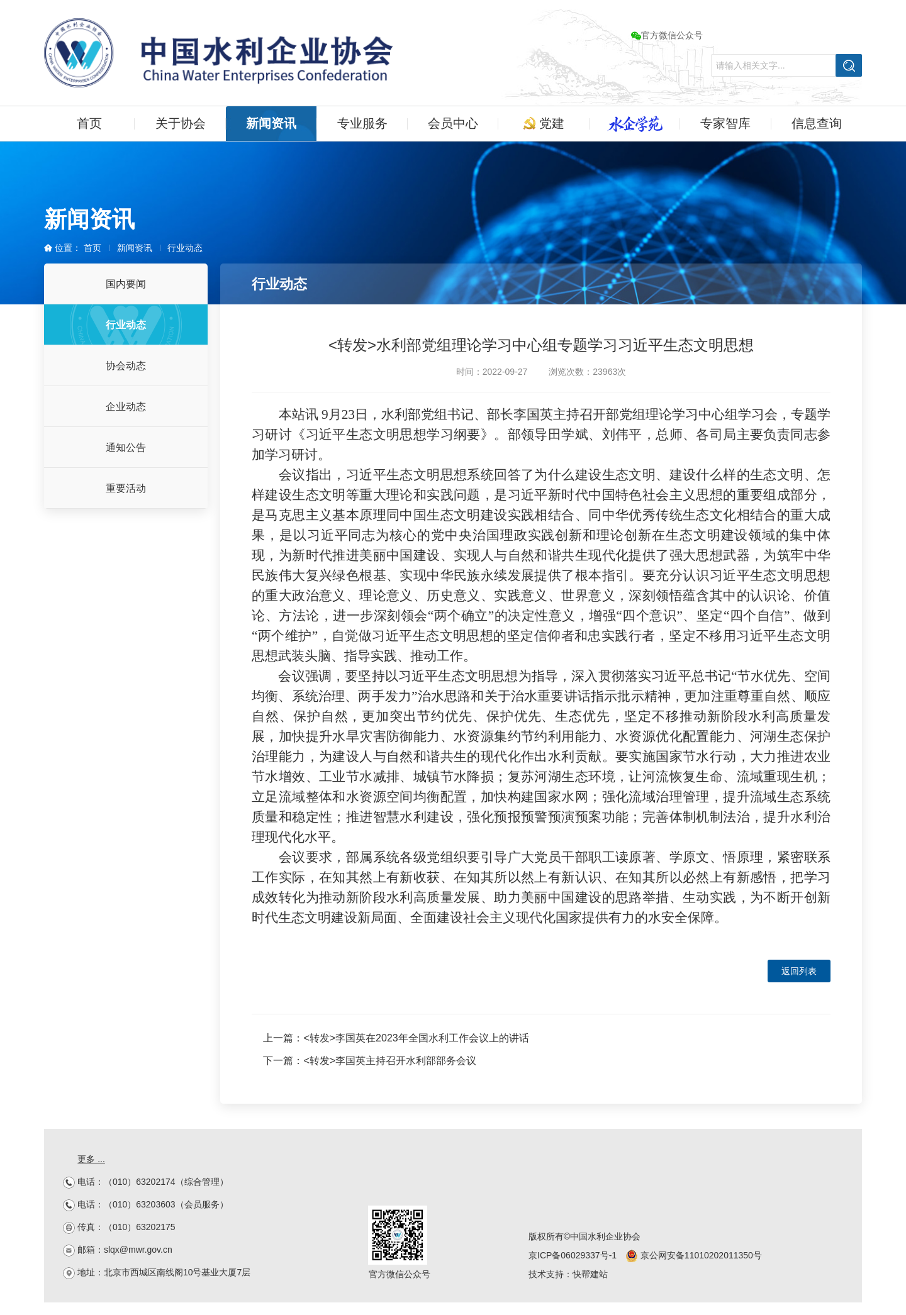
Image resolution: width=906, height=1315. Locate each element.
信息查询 (816, 123)
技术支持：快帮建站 (568, 1274)
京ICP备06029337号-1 (572, 1255)
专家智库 (725, 123)
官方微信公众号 (667, 35)
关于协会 (180, 123)
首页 (89, 123)
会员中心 (453, 123)
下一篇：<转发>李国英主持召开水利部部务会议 (369, 1060)
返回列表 (799, 971)
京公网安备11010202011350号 (693, 1255)
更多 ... (91, 1159)
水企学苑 (635, 123)
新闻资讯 (271, 123)
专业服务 (362, 123)
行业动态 (185, 248)
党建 (543, 123)
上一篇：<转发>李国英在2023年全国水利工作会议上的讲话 (395, 1038)
